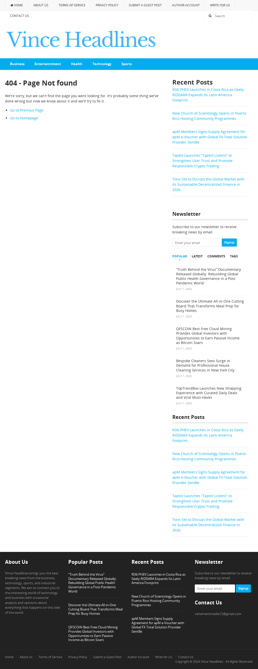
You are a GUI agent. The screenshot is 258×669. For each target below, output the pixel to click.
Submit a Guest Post (145, 5)
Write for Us (220, 5)
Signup (229, 242)
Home (16, 5)
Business (17, 64)
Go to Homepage (24, 118)
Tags (234, 256)
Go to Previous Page (26, 110)
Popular (179, 256)
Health (76, 64)
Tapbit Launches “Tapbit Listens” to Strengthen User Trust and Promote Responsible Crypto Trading (202, 160)
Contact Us (19, 16)
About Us (40, 5)
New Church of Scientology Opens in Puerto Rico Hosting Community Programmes (159, 600)
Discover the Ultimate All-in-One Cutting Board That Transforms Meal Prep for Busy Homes (95, 609)
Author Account (186, 5)
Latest (197, 256)
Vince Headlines (212, 661)
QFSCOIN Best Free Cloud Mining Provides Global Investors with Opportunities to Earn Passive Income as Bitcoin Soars (93, 633)
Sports (126, 64)
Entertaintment (48, 64)
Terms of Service (72, 5)
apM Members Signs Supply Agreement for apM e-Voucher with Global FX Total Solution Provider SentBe (209, 137)
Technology (101, 64)
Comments (216, 256)
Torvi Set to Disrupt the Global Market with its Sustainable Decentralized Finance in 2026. (208, 184)
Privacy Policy (107, 5)
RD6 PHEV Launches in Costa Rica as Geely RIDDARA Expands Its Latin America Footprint (208, 94)
